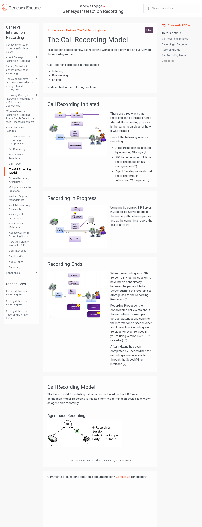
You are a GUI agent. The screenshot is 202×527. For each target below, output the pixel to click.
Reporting (14, 267)
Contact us (123, 477)
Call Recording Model (174, 55)
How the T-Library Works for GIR (19, 243)
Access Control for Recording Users (19, 234)
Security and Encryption (16, 216)
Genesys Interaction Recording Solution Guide (17, 48)
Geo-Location (16, 256)
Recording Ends (171, 49)
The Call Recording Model (20, 171)
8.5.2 (149, 30)
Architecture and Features (15, 129)
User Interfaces (17, 250)
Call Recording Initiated (175, 38)
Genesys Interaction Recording (93, 11)
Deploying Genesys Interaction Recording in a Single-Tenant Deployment (19, 84)
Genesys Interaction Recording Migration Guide (17, 315)
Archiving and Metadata (16, 225)
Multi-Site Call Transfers (16, 156)
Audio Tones (16, 261)
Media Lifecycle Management (18, 198)
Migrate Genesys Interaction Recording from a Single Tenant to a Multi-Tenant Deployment (20, 116)
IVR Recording (17, 149)
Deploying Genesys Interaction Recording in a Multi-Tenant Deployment (19, 100)
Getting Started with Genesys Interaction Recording (17, 70)
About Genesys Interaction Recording (18, 59)
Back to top (168, 61)
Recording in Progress (174, 44)
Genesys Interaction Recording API (17, 293)
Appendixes (13, 272)
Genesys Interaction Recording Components (20, 140)
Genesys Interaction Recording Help (17, 303)
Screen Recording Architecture (19, 180)
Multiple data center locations (20, 189)
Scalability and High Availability (20, 207)
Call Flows (15, 163)
